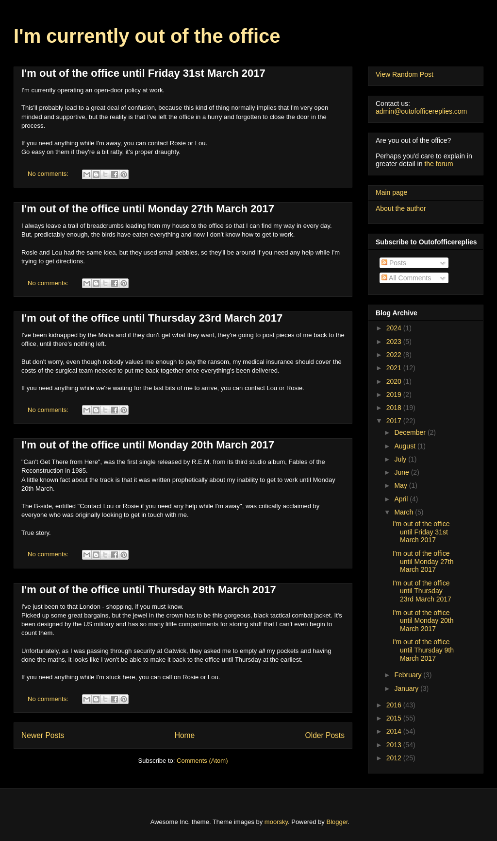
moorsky (276, 821)
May (401, 485)
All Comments (406, 278)
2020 (394, 381)
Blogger (337, 821)
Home (185, 735)
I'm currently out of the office (147, 36)
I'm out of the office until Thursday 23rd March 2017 (151, 318)
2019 (394, 394)
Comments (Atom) (202, 760)
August (405, 446)
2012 (394, 758)
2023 (394, 341)
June (402, 472)
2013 (394, 745)
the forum (438, 164)
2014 (394, 731)
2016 (394, 705)
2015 (394, 718)
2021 (394, 368)
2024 (394, 328)
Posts (393, 263)
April (402, 499)
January (407, 688)
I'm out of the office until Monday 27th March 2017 (147, 209)
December (410, 432)
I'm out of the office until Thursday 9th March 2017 (148, 590)
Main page (391, 192)
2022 (394, 355)
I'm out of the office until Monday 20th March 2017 (147, 445)
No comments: (49, 173)
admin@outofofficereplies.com (421, 111)
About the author (401, 208)
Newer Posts (42, 735)
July (401, 459)
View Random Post (404, 74)
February (408, 675)
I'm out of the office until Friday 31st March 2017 (143, 73)
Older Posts (325, 735)
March (404, 512)
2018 (394, 408)
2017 (394, 421)
